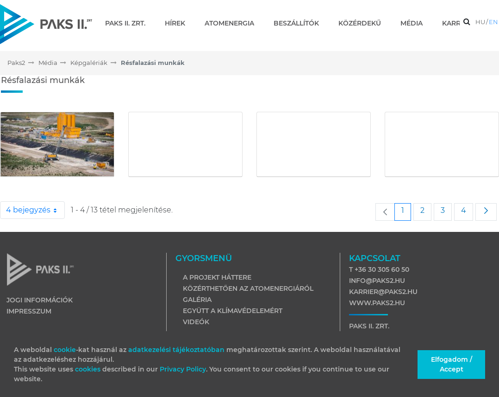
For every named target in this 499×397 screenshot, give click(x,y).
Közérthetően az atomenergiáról (248, 288)
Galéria (197, 299)
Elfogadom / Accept (451, 364)
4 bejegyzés (35, 210)
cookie (65, 350)
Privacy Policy (183, 369)
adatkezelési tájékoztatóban (176, 350)
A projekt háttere (217, 277)
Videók (196, 322)
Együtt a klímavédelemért (232, 311)
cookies (88, 369)
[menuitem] (128, 23)
